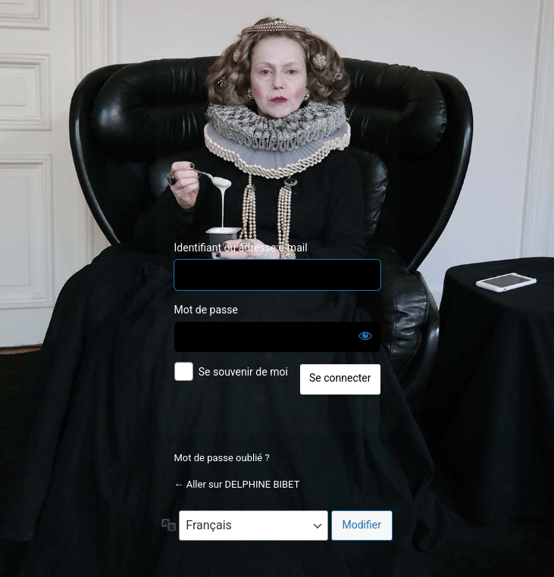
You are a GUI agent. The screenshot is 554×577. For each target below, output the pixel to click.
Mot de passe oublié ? (222, 457)
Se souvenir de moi (243, 372)
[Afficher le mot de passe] (365, 335)
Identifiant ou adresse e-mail (241, 248)
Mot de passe (206, 310)
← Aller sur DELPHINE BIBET (237, 484)
